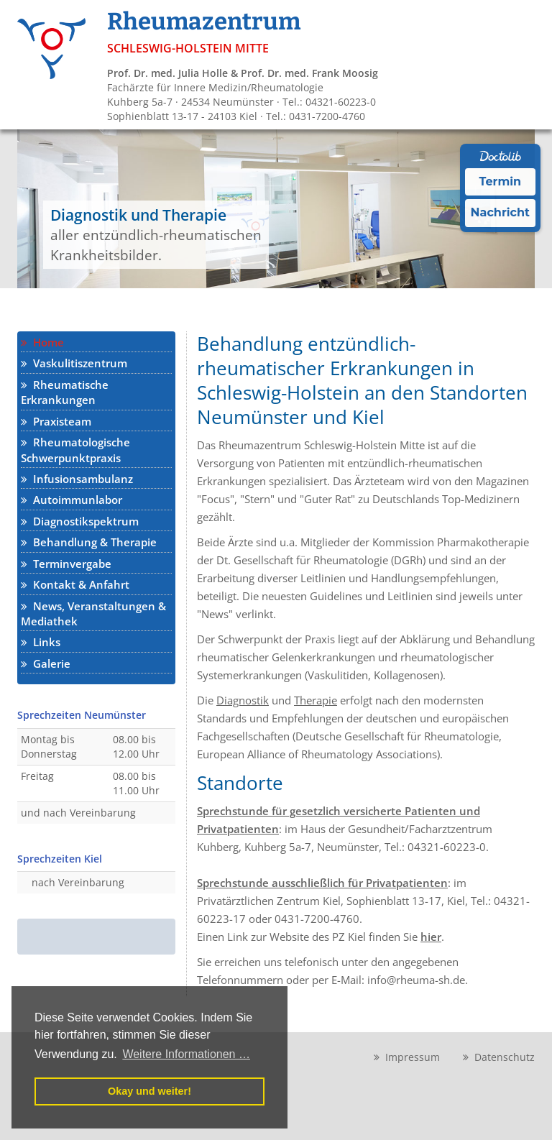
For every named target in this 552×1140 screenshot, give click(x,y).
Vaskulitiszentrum (74, 363)
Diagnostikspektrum (80, 521)
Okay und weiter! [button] (149, 1091)
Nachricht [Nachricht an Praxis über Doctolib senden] (500, 212)
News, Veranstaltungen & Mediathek (93, 613)
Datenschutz (499, 1057)
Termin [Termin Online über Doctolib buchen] (500, 181)
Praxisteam (56, 421)
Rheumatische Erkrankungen (65, 392)
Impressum (407, 1057)
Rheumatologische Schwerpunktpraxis (75, 449)
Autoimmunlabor (71, 499)
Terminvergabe (66, 563)
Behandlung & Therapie (89, 542)
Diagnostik (242, 700)
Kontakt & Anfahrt (75, 584)
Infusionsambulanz (77, 479)
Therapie (315, 700)
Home (42, 342)
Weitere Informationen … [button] (186, 1054)
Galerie (45, 663)
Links (40, 642)
